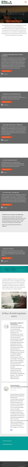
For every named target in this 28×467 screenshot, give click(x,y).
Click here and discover (13, 22)
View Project (6, 71)
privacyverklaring (21, 466)
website (11, 430)
